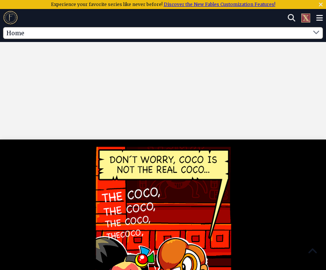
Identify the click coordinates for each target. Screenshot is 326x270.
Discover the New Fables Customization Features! (219, 4)
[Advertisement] (163, 65)
